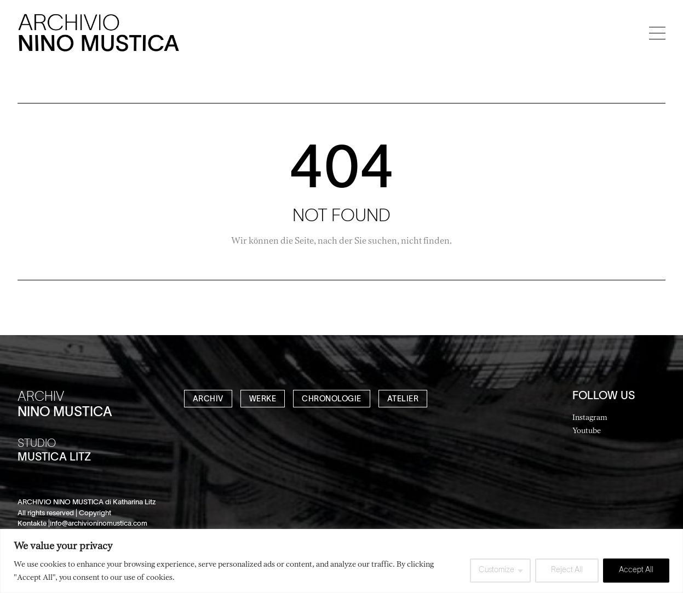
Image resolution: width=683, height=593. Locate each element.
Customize (496, 570)
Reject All (567, 570)
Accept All (636, 570)
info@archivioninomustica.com (98, 524)
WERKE (263, 399)
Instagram (589, 417)
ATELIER (403, 399)
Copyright (95, 513)
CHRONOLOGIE (331, 399)
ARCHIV (208, 399)
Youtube (586, 430)
